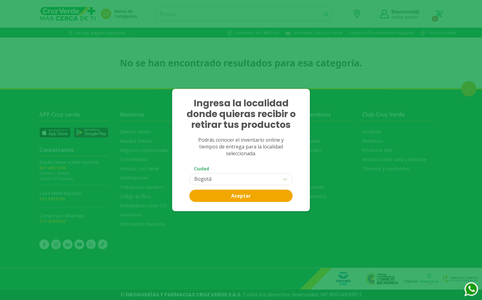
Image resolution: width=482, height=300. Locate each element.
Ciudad (201, 169)
